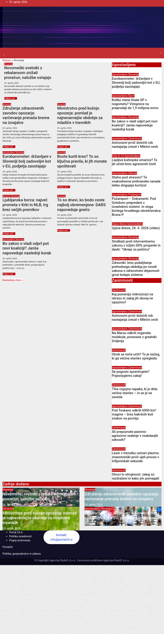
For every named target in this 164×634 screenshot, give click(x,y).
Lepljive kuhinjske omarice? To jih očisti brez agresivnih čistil (134, 162)
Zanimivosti (135, 138)
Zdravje (132, 173)
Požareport (134, 194)
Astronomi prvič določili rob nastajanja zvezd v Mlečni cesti (135, 145)
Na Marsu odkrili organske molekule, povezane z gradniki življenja (134, 337)
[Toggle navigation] (5, 52)
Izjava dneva (119, 224)
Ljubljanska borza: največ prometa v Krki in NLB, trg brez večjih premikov (25, 205)
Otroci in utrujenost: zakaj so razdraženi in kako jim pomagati (135, 476)
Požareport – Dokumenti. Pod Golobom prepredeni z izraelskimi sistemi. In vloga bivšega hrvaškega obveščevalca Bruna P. (136, 207)
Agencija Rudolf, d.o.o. (116, 560)
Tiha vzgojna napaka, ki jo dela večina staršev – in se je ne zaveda (134, 393)
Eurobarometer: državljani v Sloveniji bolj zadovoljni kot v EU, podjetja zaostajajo (26, 161)
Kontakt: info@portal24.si (61, 537)
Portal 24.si (16, 532)
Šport (131, 95)
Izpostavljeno (9, 152)
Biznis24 (6, 196)
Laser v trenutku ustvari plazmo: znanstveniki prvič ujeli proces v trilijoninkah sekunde (136, 457)
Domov (6, 60)
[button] (4, 55)
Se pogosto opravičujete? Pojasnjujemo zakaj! (130, 374)
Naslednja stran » (12, 280)
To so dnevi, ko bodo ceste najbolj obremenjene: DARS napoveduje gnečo (81, 205)
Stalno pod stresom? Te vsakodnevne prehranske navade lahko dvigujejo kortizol (136, 181)
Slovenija (8, 64)
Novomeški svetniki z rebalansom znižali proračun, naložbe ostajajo (27, 73)
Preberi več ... (10, 98)
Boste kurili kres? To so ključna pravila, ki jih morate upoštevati (82, 161)
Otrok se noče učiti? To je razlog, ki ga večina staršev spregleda (136, 356)
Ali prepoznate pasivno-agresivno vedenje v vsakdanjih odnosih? (135, 436)
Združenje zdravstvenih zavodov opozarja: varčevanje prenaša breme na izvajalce (26, 115)
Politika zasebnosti (20, 536)
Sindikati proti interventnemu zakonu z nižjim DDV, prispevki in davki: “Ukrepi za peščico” (136, 245)
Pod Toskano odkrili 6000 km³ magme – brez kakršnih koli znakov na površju (134, 414)
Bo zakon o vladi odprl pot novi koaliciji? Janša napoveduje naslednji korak (26, 248)
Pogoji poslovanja (19, 540)
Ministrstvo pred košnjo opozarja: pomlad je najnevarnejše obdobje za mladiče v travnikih (80, 115)
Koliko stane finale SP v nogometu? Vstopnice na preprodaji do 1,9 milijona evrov (135, 104)
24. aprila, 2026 (11, 83)
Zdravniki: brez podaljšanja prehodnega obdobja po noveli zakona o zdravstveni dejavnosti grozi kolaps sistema (135, 269)
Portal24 (7, 547)
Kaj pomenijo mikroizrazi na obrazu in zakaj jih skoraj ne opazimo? (132, 298)
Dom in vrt (118, 155)
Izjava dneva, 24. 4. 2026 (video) (136, 228)
